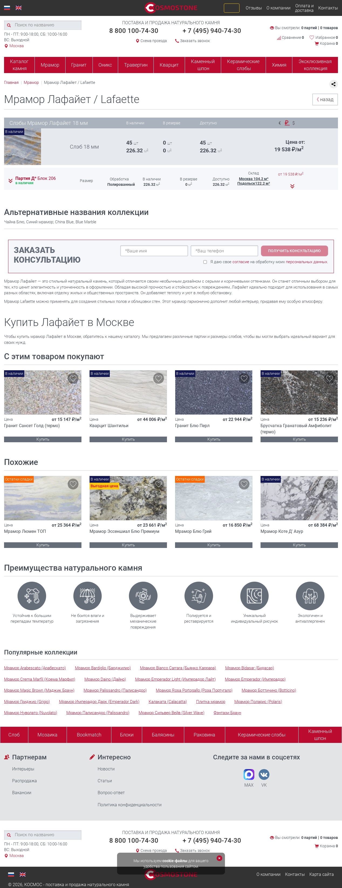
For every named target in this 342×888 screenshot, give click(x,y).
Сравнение (290, 37)
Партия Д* (35, 178)
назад (323, 99)
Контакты (328, 8)
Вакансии (21, 792)
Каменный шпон (203, 65)
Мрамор (50, 65)
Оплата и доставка (304, 8)
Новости (106, 769)
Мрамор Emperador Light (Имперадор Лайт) (175, 679)
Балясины (163, 735)
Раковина (204, 735)
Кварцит (169, 65)
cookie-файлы (174, 861)
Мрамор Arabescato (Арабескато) (35, 668)
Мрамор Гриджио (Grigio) (27, 701)
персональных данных (306, 261)
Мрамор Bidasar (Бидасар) (249, 668)
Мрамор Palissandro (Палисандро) (115, 690)
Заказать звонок (195, 41)
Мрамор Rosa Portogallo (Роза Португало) (194, 690)
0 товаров (329, 28)
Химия (279, 65)
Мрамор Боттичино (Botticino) (269, 690)
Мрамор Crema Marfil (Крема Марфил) (39, 679)
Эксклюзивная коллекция (315, 65)
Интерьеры (23, 769)
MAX (249, 778)
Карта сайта (321, 874)
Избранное (327, 37)
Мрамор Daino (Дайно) (105, 679)
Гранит (79, 65)
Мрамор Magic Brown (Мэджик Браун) (39, 690)
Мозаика (47, 735)
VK (264, 778)
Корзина (329, 43)
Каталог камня (19, 65)
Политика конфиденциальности (130, 804)
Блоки (127, 735)
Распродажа (24, 780)
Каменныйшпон (320, 734)
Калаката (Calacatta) (168, 701)
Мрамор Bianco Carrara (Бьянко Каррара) (178, 668)
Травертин (136, 65)
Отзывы (254, 8)
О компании (278, 8)
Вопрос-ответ (111, 792)
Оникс (105, 65)
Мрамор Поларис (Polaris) (258, 701)
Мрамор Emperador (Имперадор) (255, 679)
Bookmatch (89, 735)
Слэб (14, 735)
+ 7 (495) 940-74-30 (212, 31)
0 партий (309, 28)
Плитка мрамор (210, 701)
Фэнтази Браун (227, 712)
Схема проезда (154, 41)
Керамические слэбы (243, 65)
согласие (240, 261)
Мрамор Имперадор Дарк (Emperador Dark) (99, 701)
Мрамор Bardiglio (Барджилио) (103, 668)
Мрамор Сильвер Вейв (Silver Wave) (171, 712)
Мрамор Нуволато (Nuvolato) (30, 712)
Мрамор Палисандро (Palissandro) (97, 712)
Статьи (105, 780)
